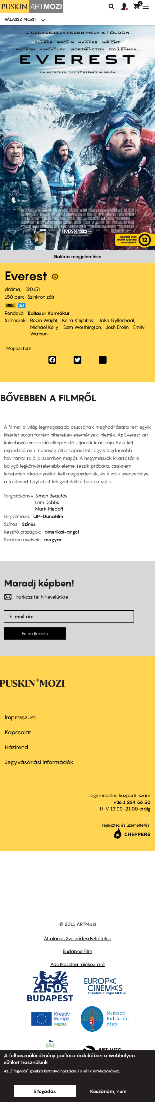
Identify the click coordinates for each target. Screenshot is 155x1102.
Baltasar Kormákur (49, 313)
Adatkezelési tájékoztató (77, 964)
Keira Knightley (78, 320)
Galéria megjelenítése (77, 256)
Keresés (111, 6)
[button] (127, 7)
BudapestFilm (77, 951)
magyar (53, 539)
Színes (29, 524)
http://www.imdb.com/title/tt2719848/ (10, 305)
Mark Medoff (49, 508)
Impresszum (20, 717)
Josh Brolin (117, 327)
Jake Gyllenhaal (116, 320)
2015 (32, 289)
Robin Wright (43, 320)
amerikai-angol (61, 532)
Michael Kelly (44, 327)
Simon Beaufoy (51, 495)
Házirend (16, 747)
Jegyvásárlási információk (39, 762)
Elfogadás (45, 1091)
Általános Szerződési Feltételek (77, 938)
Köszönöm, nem (108, 1091)
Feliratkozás (35, 633)
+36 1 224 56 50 (131, 802)
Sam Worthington (82, 327)
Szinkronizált (41, 297)
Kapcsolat (18, 732)
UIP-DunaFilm (48, 516)
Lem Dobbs (47, 502)
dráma (12, 289)
